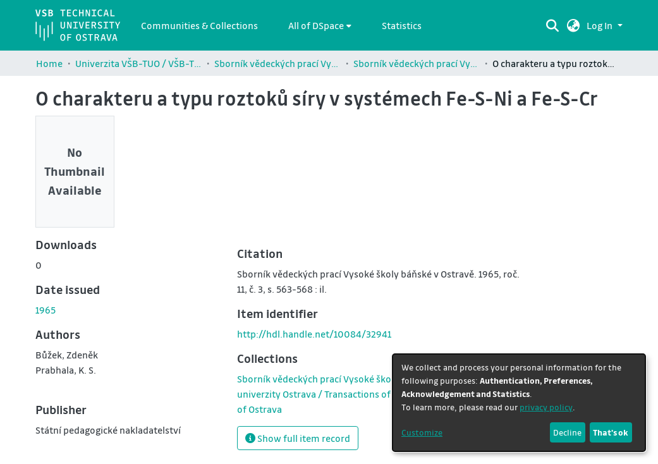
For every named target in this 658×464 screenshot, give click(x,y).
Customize (421, 432)
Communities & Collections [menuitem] (199, 25)
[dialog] (519, 402)
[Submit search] (552, 25)
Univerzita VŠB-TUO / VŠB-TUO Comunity (138, 63)
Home (49, 63)
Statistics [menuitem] (402, 25)
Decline (567, 432)
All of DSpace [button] (316, 25)
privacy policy (546, 406)
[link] (379, 393)
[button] (573, 25)
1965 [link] (45, 309)
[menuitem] (320, 25)
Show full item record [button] (297, 438)
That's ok (610, 432)
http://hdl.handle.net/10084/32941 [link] (314, 333)
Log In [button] (600, 25)
